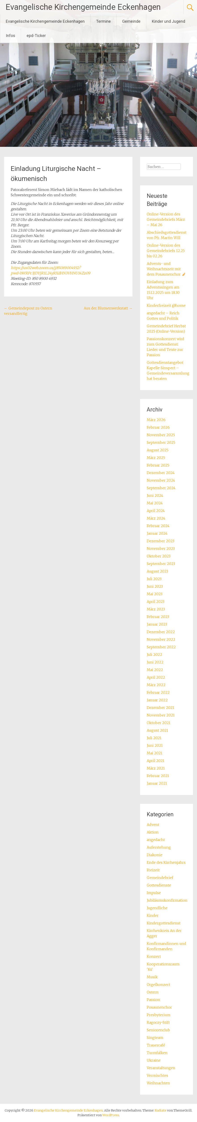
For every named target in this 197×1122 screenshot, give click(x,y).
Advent (153, 824)
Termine (103, 21)
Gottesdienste (159, 885)
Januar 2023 (157, 624)
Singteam (155, 1037)
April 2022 (156, 677)
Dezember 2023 (160, 541)
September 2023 (161, 563)
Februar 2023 (158, 616)
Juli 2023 (154, 579)
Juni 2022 (155, 662)
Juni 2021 (155, 745)
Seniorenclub (158, 1030)
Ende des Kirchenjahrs (166, 862)
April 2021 (155, 760)
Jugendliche (157, 908)
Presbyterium (158, 1015)
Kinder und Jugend (168, 21)
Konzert (154, 956)
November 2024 (161, 480)
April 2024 (156, 510)
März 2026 (156, 420)
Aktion (153, 832)
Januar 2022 (157, 700)
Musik (152, 977)
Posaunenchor (159, 1007)
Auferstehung (159, 847)
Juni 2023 (155, 586)
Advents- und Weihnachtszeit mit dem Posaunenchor (166, 268)
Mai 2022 (155, 669)
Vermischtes (157, 1075)
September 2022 (161, 647)
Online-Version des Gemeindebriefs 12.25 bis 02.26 (166, 250)
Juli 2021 (154, 738)
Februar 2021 (158, 776)
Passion (153, 999)
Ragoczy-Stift (158, 1022)
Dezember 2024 (161, 473)
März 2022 (156, 685)
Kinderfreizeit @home (166, 305)
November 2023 (161, 548)
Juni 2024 (155, 495)
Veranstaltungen (161, 1068)
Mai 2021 (154, 753)
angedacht (156, 839)
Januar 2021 (157, 783)
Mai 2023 (154, 594)
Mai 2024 (155, 503)
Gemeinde (131, 21)
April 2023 (155, 601)
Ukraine (154, 1060)
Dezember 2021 (160, 707)
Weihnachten (158, 1083)
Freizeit (153, 870)
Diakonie (154, 855)
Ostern (153, 992)
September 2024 (161, 488)
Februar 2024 (158, 526)
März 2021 (156, 768)
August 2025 (157, 450)
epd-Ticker (36, 35)
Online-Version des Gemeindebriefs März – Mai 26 (166, 219)
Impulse (154, 893)
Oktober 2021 (158, 723)
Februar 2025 (158, 465)
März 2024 (156, 518)
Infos (10, 35)
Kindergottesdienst (163, 923)
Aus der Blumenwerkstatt (108, 308)
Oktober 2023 (158, 556)
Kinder (153, 915)
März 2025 (156, 457)
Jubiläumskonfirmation (167, 900)
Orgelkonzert (158, 984)
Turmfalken (157, 1052)
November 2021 (161, 715)
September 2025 (161, 442)
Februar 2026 (158, 427)
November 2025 (161, 435)
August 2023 (157, 571)
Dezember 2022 (161, 632)
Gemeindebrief (160, 877)
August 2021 (157, 730)
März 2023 (156, 609)
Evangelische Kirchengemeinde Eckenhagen (83, 7)
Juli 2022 (154, 654)
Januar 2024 (157, 533)
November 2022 (161, 639)
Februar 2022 (158, 692)
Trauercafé (156, 1045)
